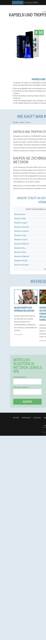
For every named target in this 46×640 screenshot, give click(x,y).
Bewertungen (26, 418)
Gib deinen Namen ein (20, 377)
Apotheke (16, 418)
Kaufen (27, 402)
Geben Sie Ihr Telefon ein (20, 387)
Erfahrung (37, 418)
